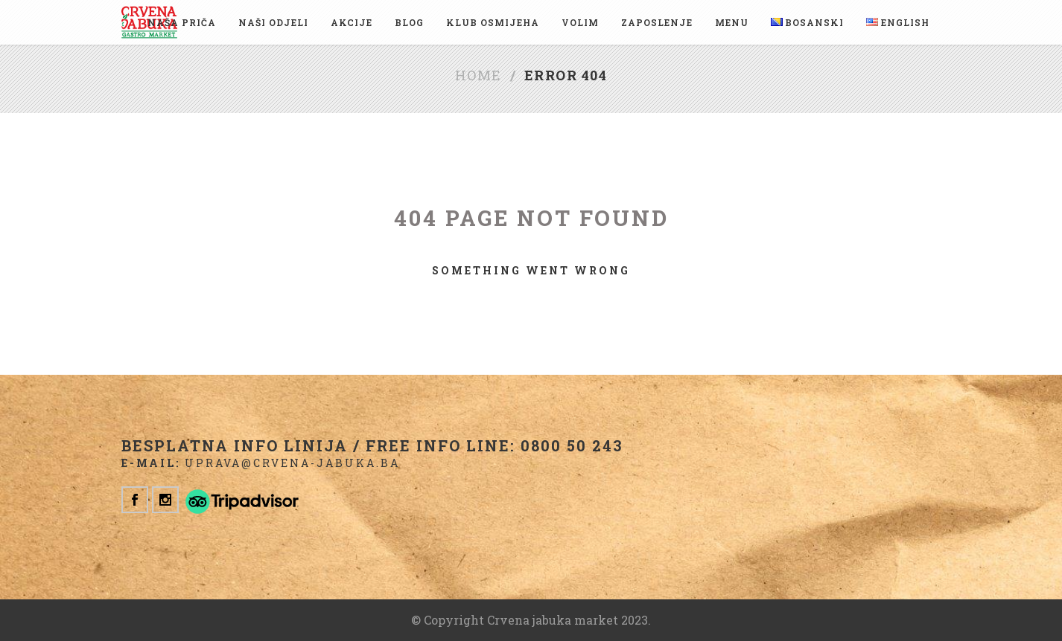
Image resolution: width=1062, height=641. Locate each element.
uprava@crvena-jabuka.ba (292, 463)
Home (478, 75)
